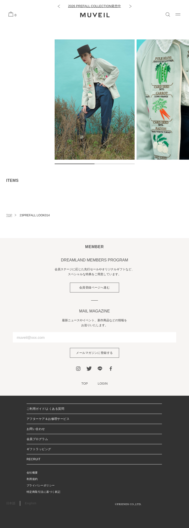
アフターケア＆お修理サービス (48, 419)
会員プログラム (37, 439)
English (30, 503)
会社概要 (32, 472)
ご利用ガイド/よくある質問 (45, 408)
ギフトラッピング (39, 449)
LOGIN (103, 383)
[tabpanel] (95, 99)
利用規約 (32, 478)
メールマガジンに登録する (94, 353)
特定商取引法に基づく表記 (43, 491)
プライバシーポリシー (41, 485)
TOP (9, 215)
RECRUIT (33, 459)
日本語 (10, 503)
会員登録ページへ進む (94, 287)
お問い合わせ (36, 429)
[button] (59, 6)
